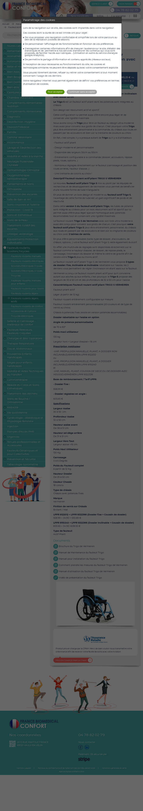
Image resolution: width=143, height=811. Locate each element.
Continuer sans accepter (81, 92)
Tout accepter (55, 92)
